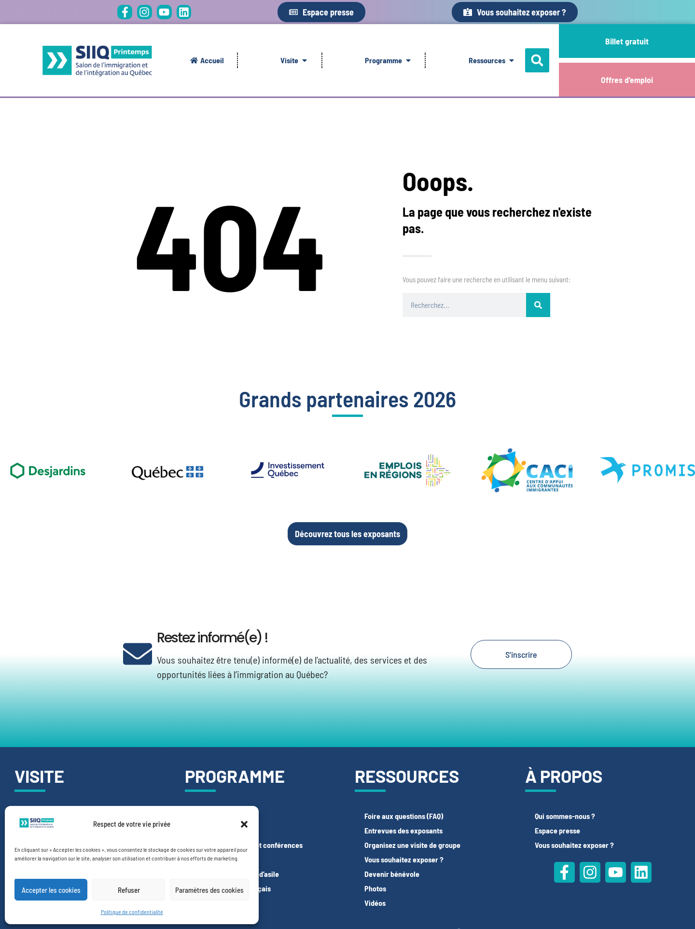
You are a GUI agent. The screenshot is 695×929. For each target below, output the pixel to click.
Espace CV (211, 815)
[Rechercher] (538, 305)
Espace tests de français (233, 888)
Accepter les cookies (51, 890)
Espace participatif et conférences (249, 844)
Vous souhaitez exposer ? (404, 859)
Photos (375, 888)
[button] (244, 824)
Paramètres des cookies (209, 890)
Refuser (129, 890)
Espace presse (557, 830)
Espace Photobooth (225, 859)
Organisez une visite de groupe (412, 844)
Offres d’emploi (218, 902)
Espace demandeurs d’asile (237, 873)
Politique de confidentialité (132, 911)
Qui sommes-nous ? (565, 815)
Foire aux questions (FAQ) (403, 815)
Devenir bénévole (391, 873)
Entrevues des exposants (403, 830)
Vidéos (375, 902)
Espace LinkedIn (220, 830)
